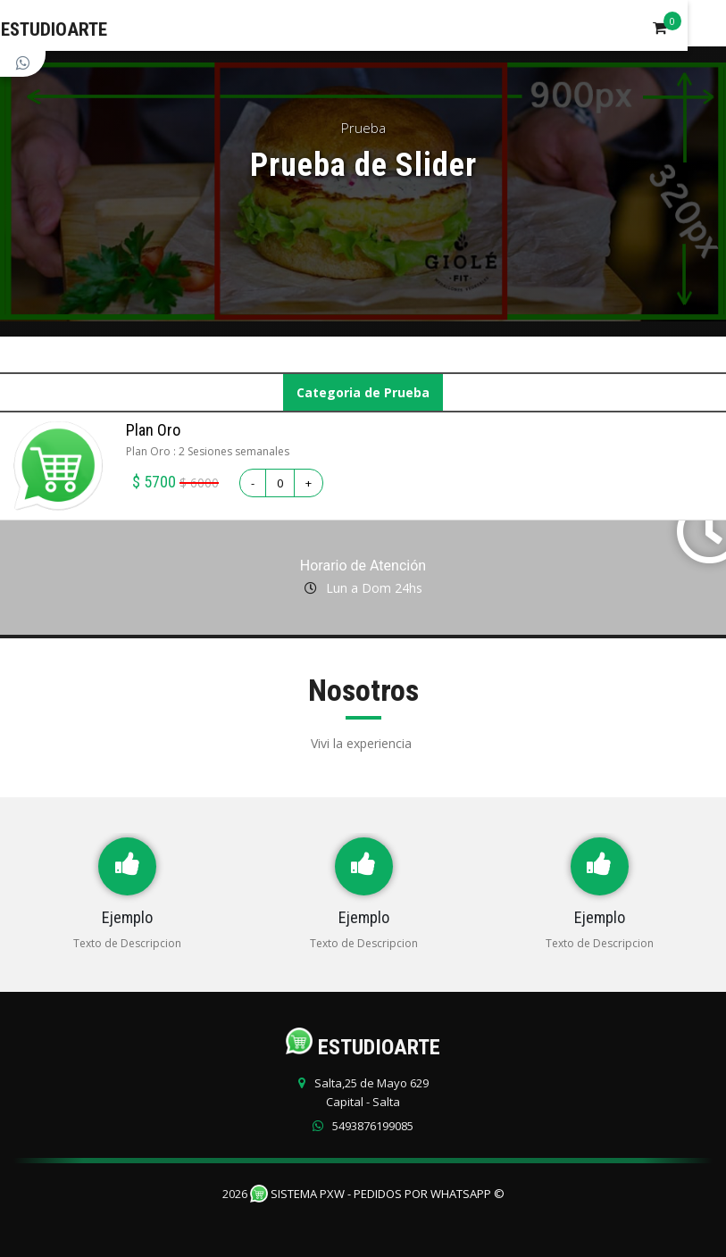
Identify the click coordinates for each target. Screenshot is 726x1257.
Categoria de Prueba (363, 392)
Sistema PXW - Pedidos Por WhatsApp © (377, 1194)
